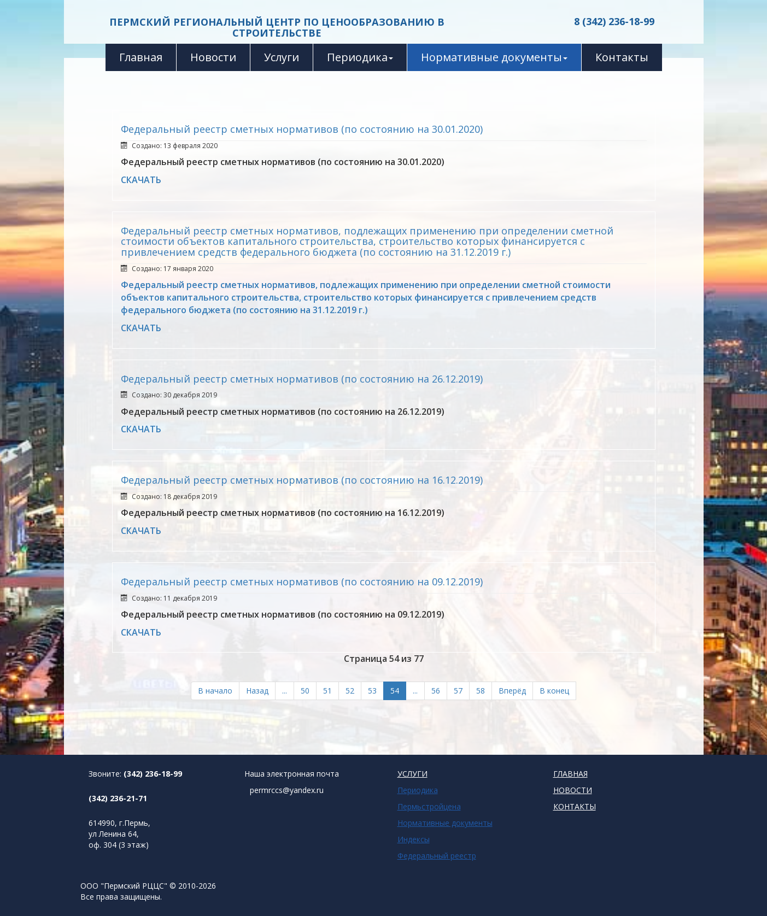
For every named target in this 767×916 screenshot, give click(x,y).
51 (327, 690)
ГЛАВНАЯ (570, 773)
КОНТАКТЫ (574, 806)
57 (458, 690)
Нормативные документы (494, 57)
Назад (257, 690)
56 (435, 690)
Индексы (413, 839)
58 (480, 690)
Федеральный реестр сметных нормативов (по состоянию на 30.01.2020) (302, 129)
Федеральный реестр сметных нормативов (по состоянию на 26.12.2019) (302, 378)
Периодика (360, 57)
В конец (554, 690)
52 (350, 690)
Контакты (621, 57)
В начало (215, 690)
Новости (213, 57)
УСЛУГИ (412, 773)
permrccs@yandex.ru (287, 790)
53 (372, 690)
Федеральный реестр (436, 855)
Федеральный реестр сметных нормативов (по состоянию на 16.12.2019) (302, 479)
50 (305, 690)
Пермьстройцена (429, 806)
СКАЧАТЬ (141, 180)
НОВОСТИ (572, 790)
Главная (140, 57)
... (284, 690)
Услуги (281, 57)
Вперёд (512, 690)
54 (394, 690)
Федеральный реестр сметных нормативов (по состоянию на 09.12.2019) (302, 581)
